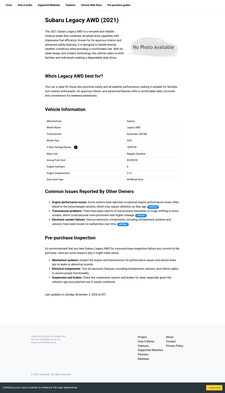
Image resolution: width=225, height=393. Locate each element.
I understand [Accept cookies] (214, 387)
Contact (171, 341)
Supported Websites (150, 350)
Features (143, 346)
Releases (143, 359)
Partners (143, 354)
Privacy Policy (174, 346)
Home (9, 5)
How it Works (146, 341)
